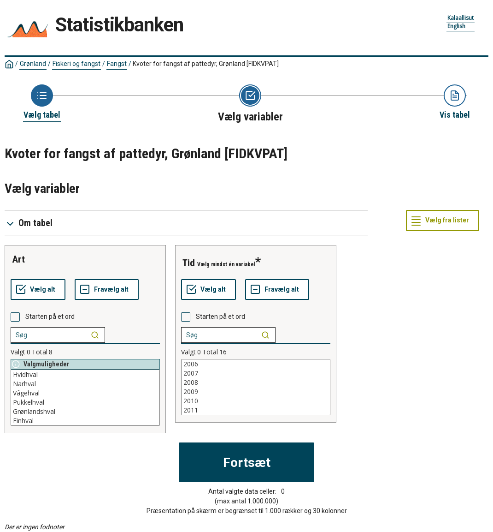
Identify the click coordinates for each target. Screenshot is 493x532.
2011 (256, 410)
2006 (256, 364)
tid (188, 263)
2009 (256, 391)
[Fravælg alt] (107, 289)
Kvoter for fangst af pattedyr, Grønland (206, 63)
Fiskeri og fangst (76, 63)
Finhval (85, 420)
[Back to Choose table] (42, 102)
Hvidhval (85, 374)
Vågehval (85, 393)
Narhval (85, 384)
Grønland (33, 63)
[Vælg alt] (38, 289)
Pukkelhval (85, 402)
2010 (256, 401)
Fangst (117, 63)
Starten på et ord (50, 316)
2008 (256, 382)
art (18, 259)
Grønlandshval (85, 411)
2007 (256, 373)
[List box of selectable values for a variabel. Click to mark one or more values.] (85, 398)
